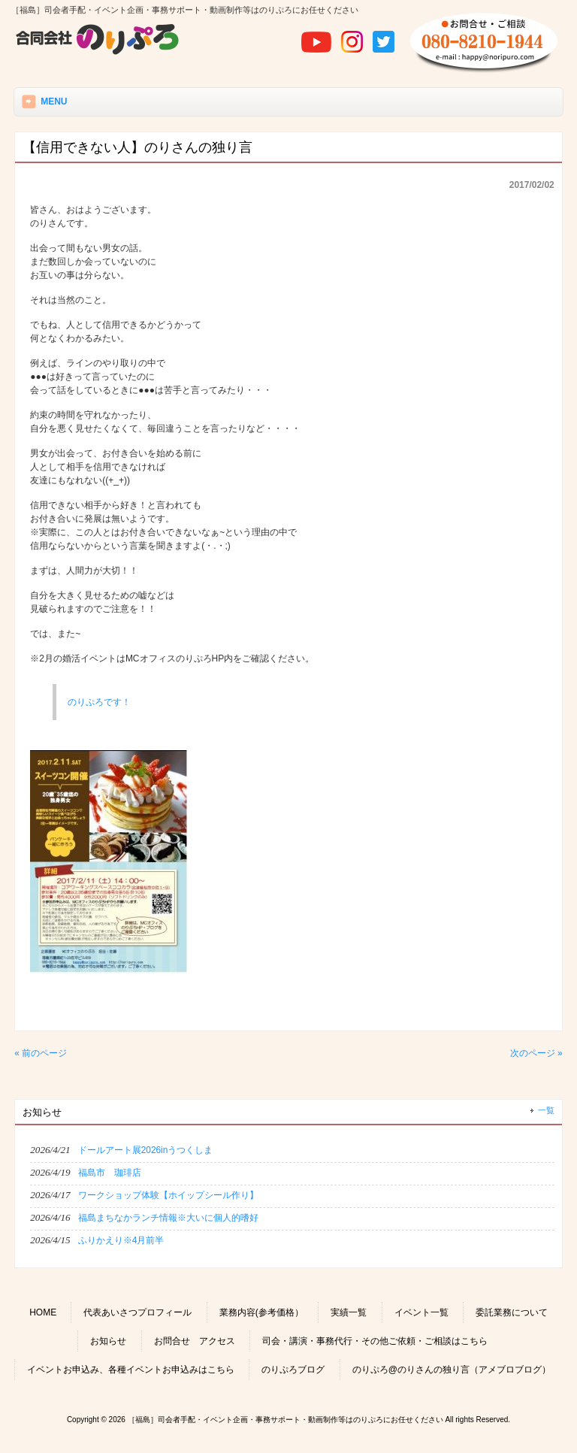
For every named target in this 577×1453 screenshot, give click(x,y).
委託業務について (512, 1312)
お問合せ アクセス (194, 1341)
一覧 (546, 1110)
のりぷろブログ (293, 1369)
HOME (42, 1312)
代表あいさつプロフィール (137, 1312)
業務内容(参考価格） (261, 1312)
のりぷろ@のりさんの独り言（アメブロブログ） (451, 1369)
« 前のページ (40, 1053)
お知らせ (108, 1341)
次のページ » (536, 1053)
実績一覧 (349, 1312)
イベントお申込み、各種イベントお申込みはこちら (130, 1369)
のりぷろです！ (99, 702)
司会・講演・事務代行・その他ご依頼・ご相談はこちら (375, 1341)
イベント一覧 (421, 1312)
